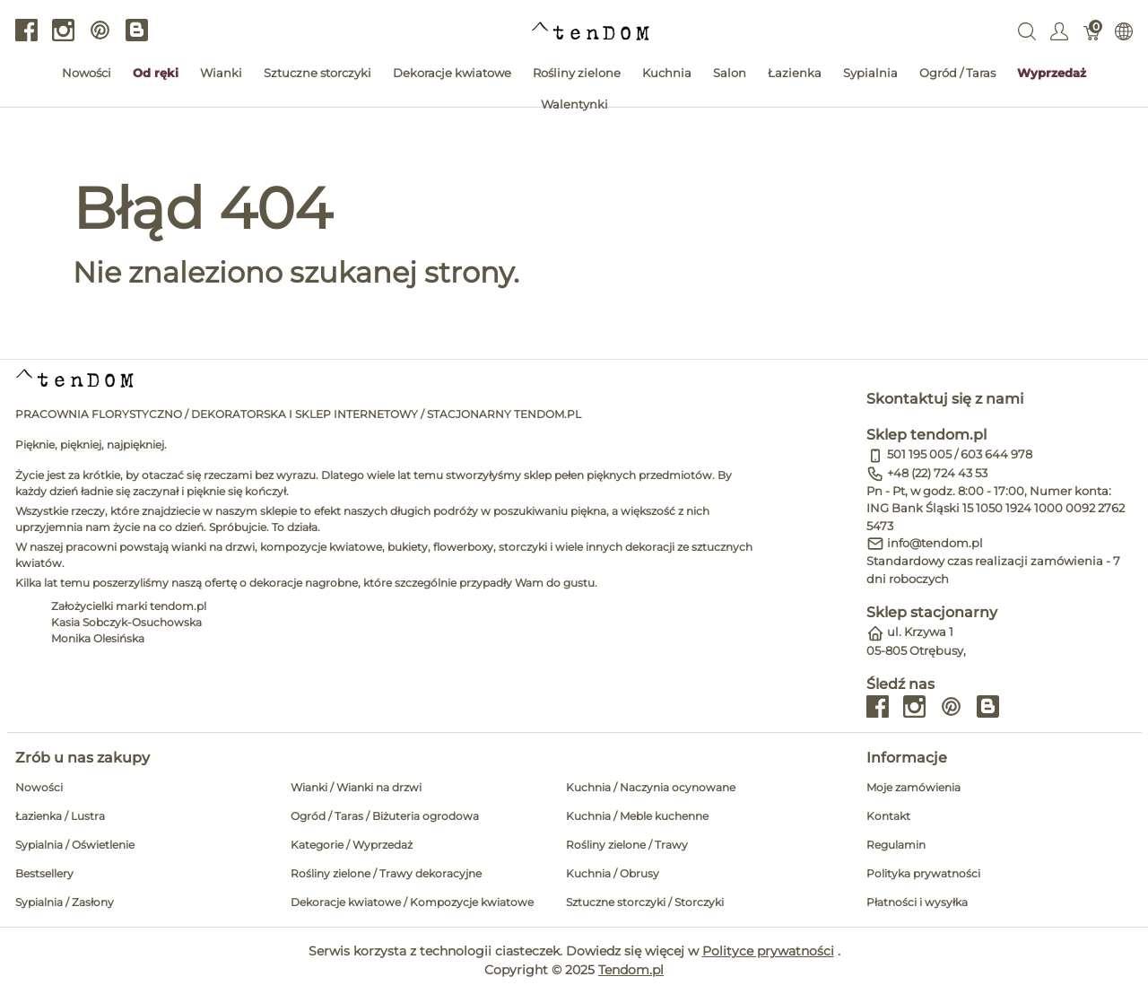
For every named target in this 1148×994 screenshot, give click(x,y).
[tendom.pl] (590, 30)
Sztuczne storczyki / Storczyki (645, 902)
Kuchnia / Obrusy (612, 873)
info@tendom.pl (935, 543)
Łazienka (795, 72)
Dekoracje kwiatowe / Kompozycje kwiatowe (412, 902)
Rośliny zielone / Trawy (627, 844)
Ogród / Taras (957, 72)
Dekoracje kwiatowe (452, 72)
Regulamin (896, 844)
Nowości (86, 72)
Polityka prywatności (923, 873)
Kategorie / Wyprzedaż (352, 844)
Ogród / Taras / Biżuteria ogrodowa (385, 816)
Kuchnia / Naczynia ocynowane (650, 787)
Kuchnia (666, 72)
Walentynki (574, 104)
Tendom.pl (631, 970)
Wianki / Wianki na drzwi (356, 787)
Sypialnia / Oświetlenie (75, 844)
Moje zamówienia (913, 787)
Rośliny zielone (577, 72)
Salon (729, 72)
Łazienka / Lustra (60, 816)
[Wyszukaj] (1027, 30)
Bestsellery (44, 873)
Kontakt (888, 816)
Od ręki (155, 72)
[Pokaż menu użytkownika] (1059, 30)
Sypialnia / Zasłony (64, 902)
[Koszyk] (1092, 30)
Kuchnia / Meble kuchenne (637, 816)
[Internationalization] (1124, 30)
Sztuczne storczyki (317, 72)
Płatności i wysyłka (917, 902)
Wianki (221, 72)
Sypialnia (870, 72)
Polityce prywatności (768, 951)
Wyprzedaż (1051, 72)
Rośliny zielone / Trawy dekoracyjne (386, 873)
